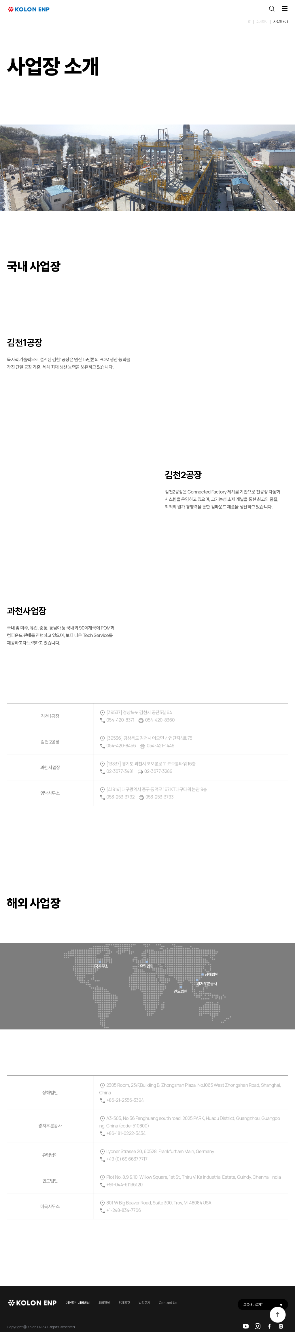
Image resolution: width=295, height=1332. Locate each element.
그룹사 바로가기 (265, 1304)
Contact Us (168, 1302)
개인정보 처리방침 (78, 1302)
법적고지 (144, 1302)
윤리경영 (104, 1302)
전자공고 (124, 1302)
